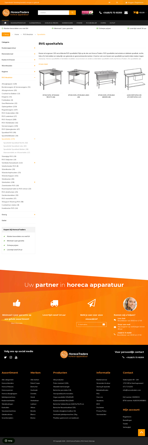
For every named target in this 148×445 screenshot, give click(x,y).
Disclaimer (100, 407)
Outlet (112, 23)
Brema (33, 418)
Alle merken (35, 380)
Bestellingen (127, 420)
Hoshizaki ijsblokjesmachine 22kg (65, 414)
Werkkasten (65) (8, 179)
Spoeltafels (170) (8, 139)
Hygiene (79, 23)
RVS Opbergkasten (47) (11, 129)
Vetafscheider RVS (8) (10, 166)
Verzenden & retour (103, 383)
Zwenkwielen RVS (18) (10, 185)
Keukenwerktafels (8, 400)
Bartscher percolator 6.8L (62, 390)
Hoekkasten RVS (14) (10, 208)
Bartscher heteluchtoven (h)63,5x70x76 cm (68, 404)
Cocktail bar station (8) (10, 205)
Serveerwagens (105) (10, 126)
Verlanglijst (127, 427)
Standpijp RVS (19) (9, 156)
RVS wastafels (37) (9, 198)
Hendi (33, 397)
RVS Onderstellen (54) (10, 113)
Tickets (125, 424)
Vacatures (100, 400)
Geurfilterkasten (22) (9, 103)
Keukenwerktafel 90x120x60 (63, 400)
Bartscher (34, 387)
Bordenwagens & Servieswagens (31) (16, 87)
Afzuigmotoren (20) (9, 90)
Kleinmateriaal (35, 23)
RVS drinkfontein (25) (10, 192)
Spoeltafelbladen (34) (10, 136)
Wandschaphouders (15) (11, 172)
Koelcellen (5, 407)
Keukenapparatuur (18, 23)
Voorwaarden (101, 414)
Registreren (127, 417)
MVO (98, 404)
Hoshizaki (34, 390)
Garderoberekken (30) (10, 195)
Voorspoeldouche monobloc (63, 394)
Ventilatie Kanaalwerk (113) (12, 163)
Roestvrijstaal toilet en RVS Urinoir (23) (16, 189)
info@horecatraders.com (132, 390)
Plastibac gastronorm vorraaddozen (66, 418)
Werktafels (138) (8, 182)
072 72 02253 (128, 387)
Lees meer (43, 64)
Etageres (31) (7, 97)
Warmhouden (67, 23)
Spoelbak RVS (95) (9, 132)
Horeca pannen (7, 390)
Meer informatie (16, 323)
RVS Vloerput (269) (9, 119)
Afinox (33, 407)
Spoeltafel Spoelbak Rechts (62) (15, 143)
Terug (6, 34)
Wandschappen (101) (10, 176)
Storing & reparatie (103, 387)
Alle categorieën (8, 380)
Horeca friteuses (8, 387)
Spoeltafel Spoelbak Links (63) (14, 146)
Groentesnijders (7, 418)
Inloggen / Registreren (134, 2)
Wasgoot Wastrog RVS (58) (12, 202)
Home (5, 22)
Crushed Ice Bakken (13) (11, 94)
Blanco (33, 414)
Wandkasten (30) (8, 169)
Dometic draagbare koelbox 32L (64, 411)
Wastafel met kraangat (61, 387)
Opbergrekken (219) (9, 106)
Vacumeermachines (9, 411)
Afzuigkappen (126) (9, 84)
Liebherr (34, 404)
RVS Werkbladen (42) (10, 123)
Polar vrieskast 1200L (61, 383)
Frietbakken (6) (7, 100)
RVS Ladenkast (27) (9, 116)
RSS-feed (84, 441)
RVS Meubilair (91, 23)
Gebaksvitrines (7, 414)
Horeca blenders (8, 383)
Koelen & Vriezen (51, 23)
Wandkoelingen (7, 404)
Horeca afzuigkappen (9, 394)
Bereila (33, 411)
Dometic (33, 394)
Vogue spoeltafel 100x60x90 (63, 397)
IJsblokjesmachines (8, 397)
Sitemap (92, 441)
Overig (103, 23)
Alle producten (58, 380)
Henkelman (35, 400)
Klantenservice (101, 380)
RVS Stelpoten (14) (9, 160)
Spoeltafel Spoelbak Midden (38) (15, 149)
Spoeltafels (41, 34)
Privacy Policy (101, 411)
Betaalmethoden (102, 390)
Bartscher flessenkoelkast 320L (64, 407)
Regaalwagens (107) (10, 110)
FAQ (97, 394)
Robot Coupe (35, 383)
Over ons (99, 397)
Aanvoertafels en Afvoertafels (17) (16, 152)
